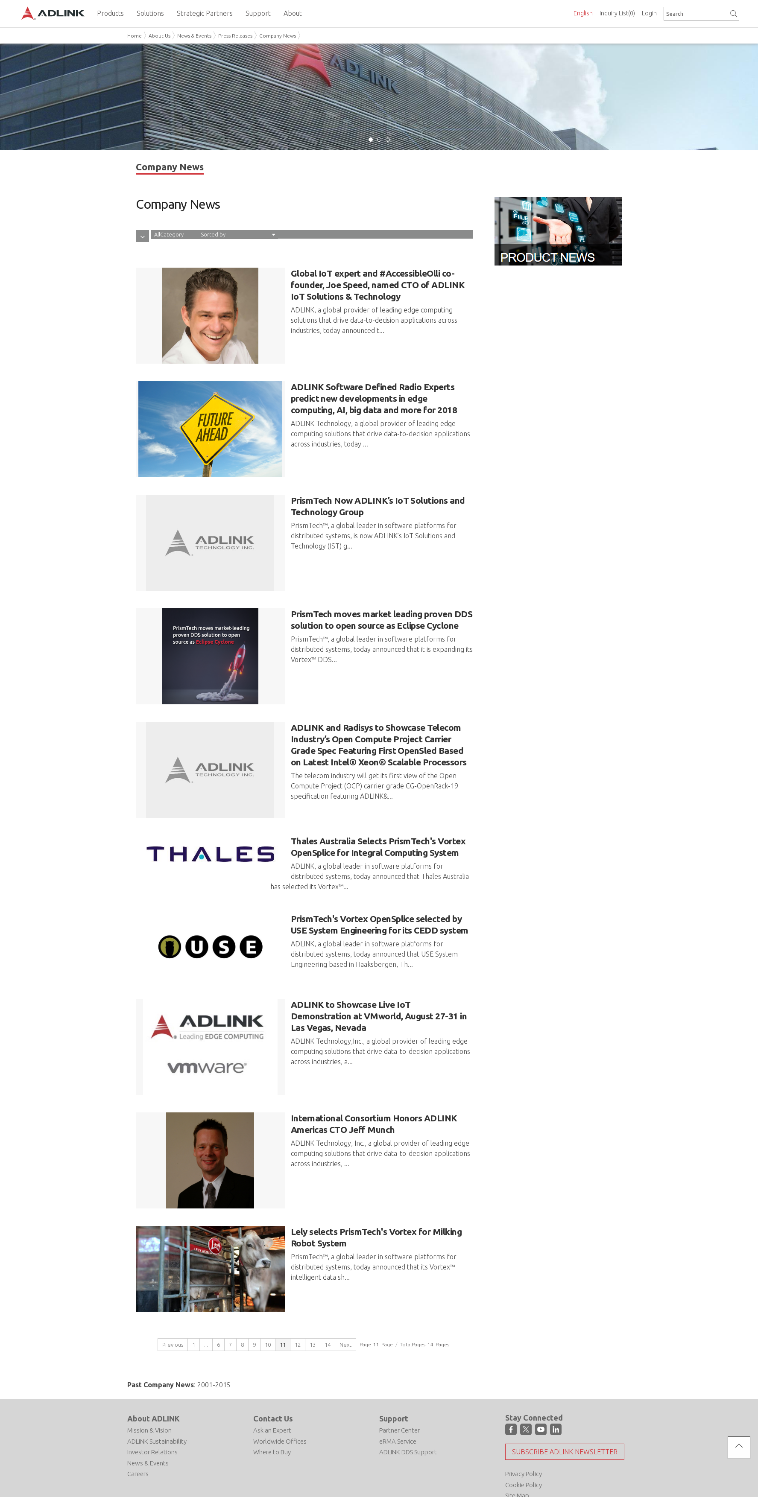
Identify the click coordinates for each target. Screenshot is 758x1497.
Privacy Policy (523, 1435)
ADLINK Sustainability (157, 1402)
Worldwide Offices (280, 1402)
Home (134, 35)
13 (313, 1306)
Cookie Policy (523, 1446)
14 (328, 1306)
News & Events (194, 35)
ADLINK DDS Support (408, 1413)
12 (298, 1306)
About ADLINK (153, 1379)
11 (283, 1306)
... (206, 1306)
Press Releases (235, 35)
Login (649, 13)
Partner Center (399, 1391)
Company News (277, 35)
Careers (138, 1435)
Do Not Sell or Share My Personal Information (173, 1466)
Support (393, 1379)
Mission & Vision (149, 1391)
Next (345, 1306)
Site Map (517, 1456)
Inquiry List (617, 13)
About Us (159, 35)
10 (268, 1306)
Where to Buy (272, 1413)
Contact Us (273, 1379)
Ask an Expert (272, 1391)
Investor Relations (152, 1413)
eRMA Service (397, 1402)
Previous (172, 1306)
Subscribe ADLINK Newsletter (565, 1413)
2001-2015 (214, 1346)
